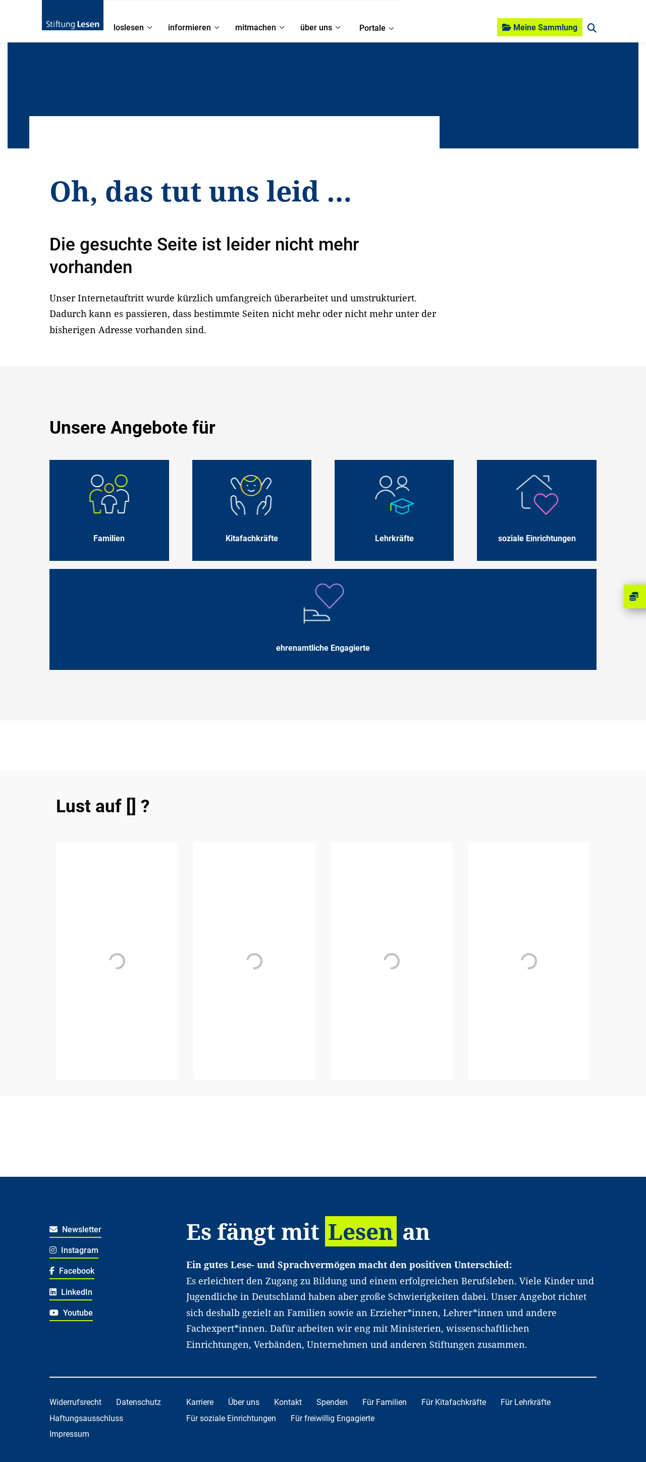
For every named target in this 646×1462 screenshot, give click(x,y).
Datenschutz (138, 1402)
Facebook (71, 1271)
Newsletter (75, 1229)
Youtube (71, 1313)
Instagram (73, 1250)
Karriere (199, 1402)
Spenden (332, 1402)
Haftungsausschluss (86, 1418)
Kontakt (288, 1402)
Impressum (69, 1434)
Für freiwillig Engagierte (332, 1418)
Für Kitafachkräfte (453, 1402)
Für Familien (384, 1402)
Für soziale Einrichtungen (231, 1418)
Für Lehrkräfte (526, 1402)
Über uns (243, 1402)
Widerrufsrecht (75, 1402)
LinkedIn (70, 1292)
